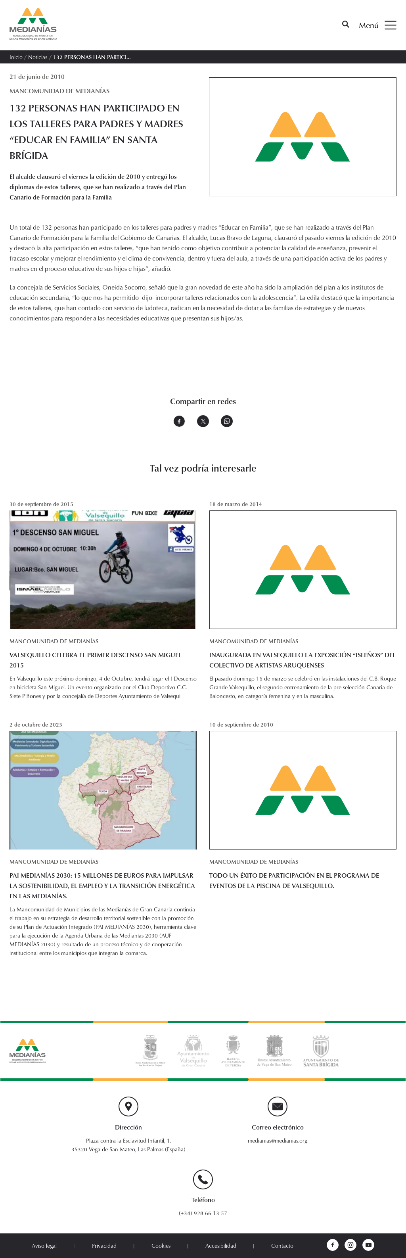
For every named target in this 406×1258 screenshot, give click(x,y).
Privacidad (104, 1246)
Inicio (16, 57)
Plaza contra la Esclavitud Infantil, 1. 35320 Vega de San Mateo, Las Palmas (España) (128, 1145)
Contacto (282, 1246)
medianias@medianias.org (277, 1141)
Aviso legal (44, 1246)
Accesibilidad (220, 1246)
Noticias (37, 57)
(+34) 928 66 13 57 (203, 1213)
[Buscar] (345, 25)
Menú (377, 25)
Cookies (160, 1246)
